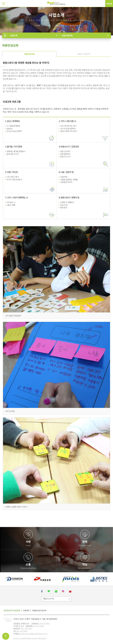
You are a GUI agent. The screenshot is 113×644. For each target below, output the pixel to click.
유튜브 (70, 591)
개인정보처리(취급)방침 (12, 610)
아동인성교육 (29, 54)
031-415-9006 (38, 626)
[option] (14, 579)
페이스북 (42, 591)
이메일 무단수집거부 (39, 610)
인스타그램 (63, 591)
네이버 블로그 (49, 591)
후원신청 (109, 3)
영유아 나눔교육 (84, 53)
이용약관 (26, 610)
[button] (3, 3)
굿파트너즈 (7, 620)
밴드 (56, 591)
